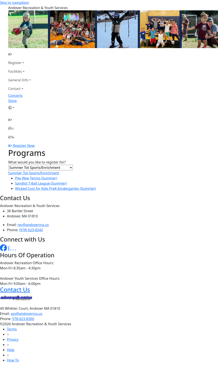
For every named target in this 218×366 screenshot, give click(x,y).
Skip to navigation (14, 2)
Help (10, 349)
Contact (14, 88)
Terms (12, 329)
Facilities (15, 71)
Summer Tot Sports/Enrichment (33, 173)
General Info (18, 80)
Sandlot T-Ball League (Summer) (41, 183)
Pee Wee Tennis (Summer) (36, 178)
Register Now (23, 145)
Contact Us (15, 290)
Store (12, 100)
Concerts (15, 95)
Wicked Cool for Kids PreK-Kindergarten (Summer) (55, 188)
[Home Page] (19, 54)
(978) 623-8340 (31, 230)
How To (13, 360)
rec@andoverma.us (33, 224)
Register (15, 62)
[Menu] (11, 137)
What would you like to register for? (37, 162)
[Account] (19, 107)
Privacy (12, 339)
